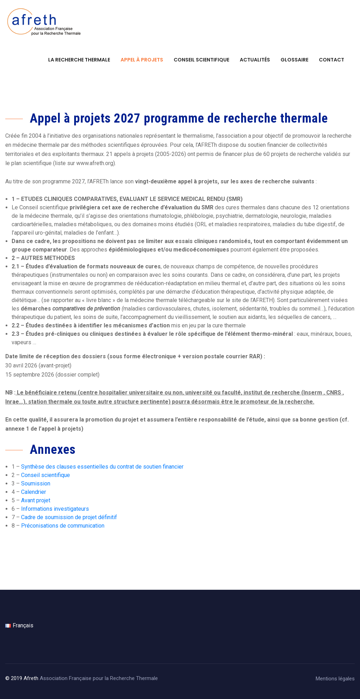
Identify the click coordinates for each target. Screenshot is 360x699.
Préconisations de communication (62, 525)
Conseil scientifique (201, 59)
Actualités (255, 59)
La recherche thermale (79, 59)
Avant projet (35, 500)
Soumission (35, 483)
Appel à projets (142, 59)
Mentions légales (335, 678)
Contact (331, 59)
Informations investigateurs (55, 508)
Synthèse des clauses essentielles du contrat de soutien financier (102, 466)
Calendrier (33, 492)
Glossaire (294, 59)
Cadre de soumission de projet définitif (69, 517)
